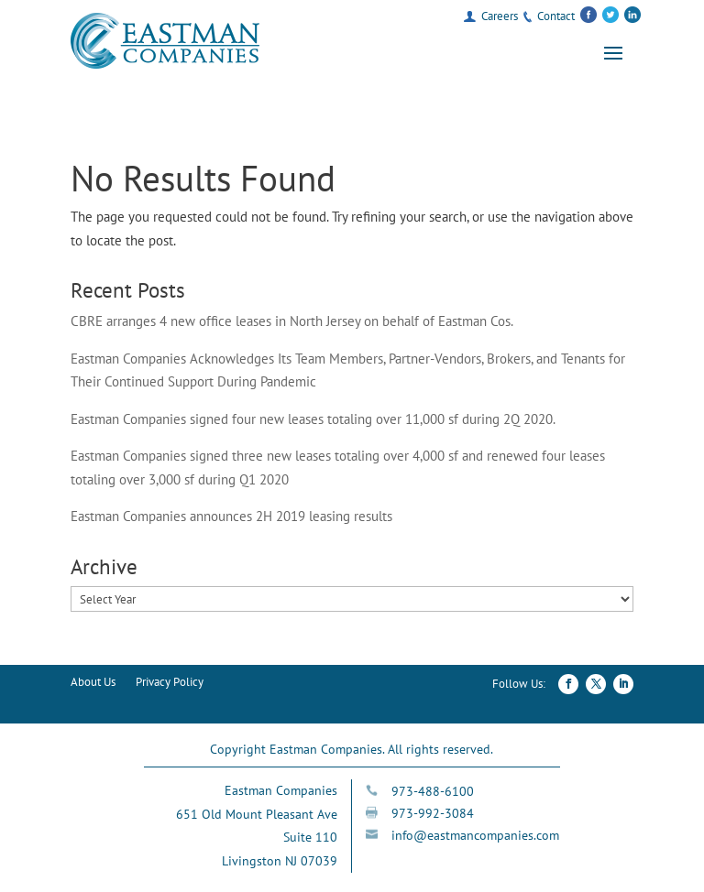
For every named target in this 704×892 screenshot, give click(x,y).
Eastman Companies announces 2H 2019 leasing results (231, 516)
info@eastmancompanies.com (475, 835)
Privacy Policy (170, 683)
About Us (93, 683)
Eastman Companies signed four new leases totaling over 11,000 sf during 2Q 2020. (313, 419)
